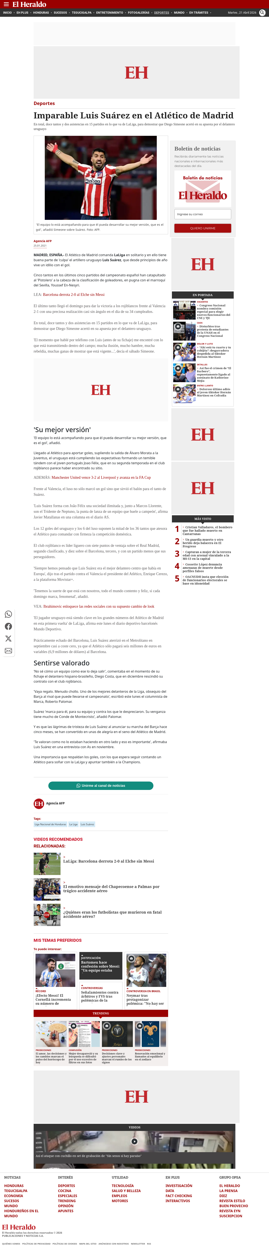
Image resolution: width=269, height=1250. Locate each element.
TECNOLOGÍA (123, 1185)
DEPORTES (66, 1185)
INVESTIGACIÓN (179, 1185)
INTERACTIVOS (178, 1201)
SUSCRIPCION (230, 1216)
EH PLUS (173, 1177)
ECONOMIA (13, 1196)
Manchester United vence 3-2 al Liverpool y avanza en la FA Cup (101, 477)
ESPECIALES (67, 1196)
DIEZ (223, 1196)
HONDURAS (14, 1185)
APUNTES (65, 1211)
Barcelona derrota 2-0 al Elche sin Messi (74, 294)
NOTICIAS (12, 1177)
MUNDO (11, 1206)
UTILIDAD (120, 1177)
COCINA (64, 1190)
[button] (8, 614)
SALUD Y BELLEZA (126, 1190)
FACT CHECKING (179, 1196)
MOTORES (120, 1201)
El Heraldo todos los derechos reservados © (32, 1232)
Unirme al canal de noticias (103, 785)
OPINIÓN (66, 1206)
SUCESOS (11, 1201)
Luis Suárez (87, 824)
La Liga (73, 824)
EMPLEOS (119, 1196)
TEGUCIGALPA (15, 1190)
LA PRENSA (228, 1190)
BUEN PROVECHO (233, 1206)
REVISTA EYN (229, 1211)
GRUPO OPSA (230, 1177)
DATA (170, 1190)
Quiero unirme (202, 228)
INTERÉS (65, 1177)
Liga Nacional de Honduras (50, 824)
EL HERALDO (229, 1185)
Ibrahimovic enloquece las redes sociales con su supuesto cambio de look (98, 606)
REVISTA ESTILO (232, 1201)
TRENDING (67, 1201)
